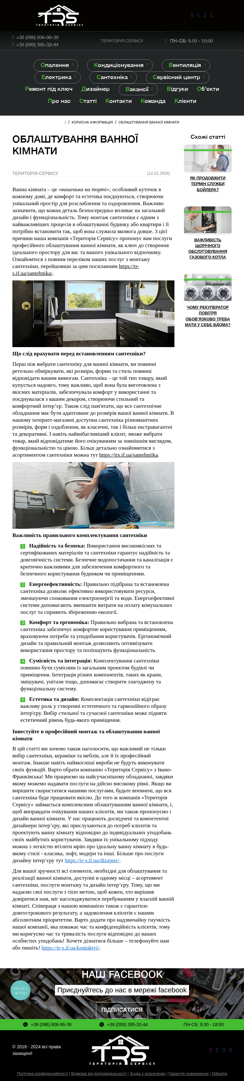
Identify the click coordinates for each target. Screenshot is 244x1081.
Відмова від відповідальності (98, 1073)
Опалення (55, 65)
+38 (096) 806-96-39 (37, 37)
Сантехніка (112, 77)
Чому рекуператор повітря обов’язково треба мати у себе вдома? (208, 316)
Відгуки (177, 88)
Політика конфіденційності (42, 1073)
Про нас (59, 100)
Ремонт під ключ (48, 88)
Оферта (219, 1073)
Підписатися (122, 1010)
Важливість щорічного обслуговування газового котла (207, 249)
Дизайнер (95, 88)
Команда (153, 100)
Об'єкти (208, 88)
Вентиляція (185, 65)
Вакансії (137, 89)
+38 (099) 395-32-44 (37, 44)
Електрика (56, 77)
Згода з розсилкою (147, 1073)
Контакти (118, 100)
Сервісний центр (176, 77)
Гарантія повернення (188, 1073)
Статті (88, 100)
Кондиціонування (119, 65)
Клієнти (185, 100)
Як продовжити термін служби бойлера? (208, 184)
